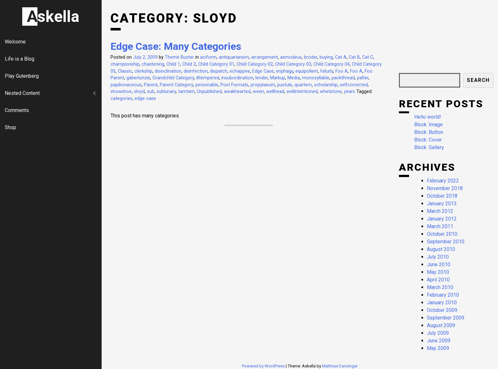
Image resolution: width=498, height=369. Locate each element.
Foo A (341, 71)
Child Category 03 (293, 64)
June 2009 (438, 341)
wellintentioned (302, 91)
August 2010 (441, 249)
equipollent (306, 71)
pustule (284, 85)
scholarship (326, 85)
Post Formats (234, 85)
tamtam (186, 91)
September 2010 (445, 242)
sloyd (139, 91)
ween (258, 91)
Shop (10, 127)
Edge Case (263, 71)
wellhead (275, 91)
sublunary (166, 91)
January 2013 (442, 204)
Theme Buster (179, 57)
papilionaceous (126, 85)
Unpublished (209, 91)
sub (150, 91)
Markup (277, 78)
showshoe (121, 91)
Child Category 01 (216, 64)
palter (362, 78)
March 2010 (440, 287)
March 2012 (440, 211)
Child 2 (189, 64)
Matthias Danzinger (340, 366)
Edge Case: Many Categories (176, 46)
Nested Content (22, 93)
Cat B (354, 57)
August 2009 (441, 325)
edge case (145, 98)
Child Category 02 (255, 64)
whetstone (331, 91)
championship (125, 64)
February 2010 (443, 295)
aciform (208, 57)
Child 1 (173, 64)
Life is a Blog (19, 59)
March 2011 (440, 226)
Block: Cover (428, 140)
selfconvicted (354, 85)
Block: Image (428, 125)
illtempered (207, 78)
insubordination (237, 78)
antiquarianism (234, 57)
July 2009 (438, 333)
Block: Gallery (429, 147)
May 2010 (438, 272)
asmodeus (291, 57)
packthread (343, 78)
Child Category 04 (331, 64)
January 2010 (442, 303)
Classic (125, 71)
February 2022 (443, 181)
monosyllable (315, 78)
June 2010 (438, 264)
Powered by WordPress (264, 366)
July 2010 (438, 257)
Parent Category (176, 85)
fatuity (326, 71)
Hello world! (427, 117)
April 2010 (438, 280)
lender (261, 78)
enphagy (284, 71)
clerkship (143, 71)
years (349, 91)
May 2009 (438, 348)
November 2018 (445, 188)
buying (326, 57)
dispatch (218, 71)
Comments (17, 110)
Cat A (341, 57)
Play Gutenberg (22, 76)
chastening (153, 64)
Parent (151, 85)
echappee (240, 71)
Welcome (15, 42)
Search (478, 80)
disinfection (196, 71)
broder (310, 57)
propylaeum (263, 85)
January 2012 (442, 219)
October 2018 (442, 196)
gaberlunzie (138, 78)
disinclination (168, 71)
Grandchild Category (173, 78)
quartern (303, 85)
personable (206, 85)
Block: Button (428, 132)
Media (293, 78)
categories (121, 98)
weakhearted (237, 91)
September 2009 (445, 318)
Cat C (367, 57)
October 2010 (442, 234)
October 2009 (442, 310)
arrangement (264, 57)
